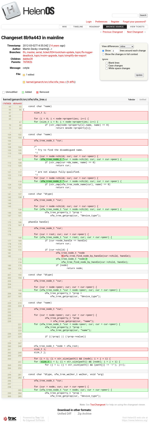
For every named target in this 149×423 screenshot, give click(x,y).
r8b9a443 (17, 103)
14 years (54, 45)
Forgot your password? (134, 21)
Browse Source (115, 26)
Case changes (115, 65)
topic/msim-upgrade (45, 55)
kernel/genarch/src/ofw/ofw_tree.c (46, 81)
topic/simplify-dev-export (72, 55)
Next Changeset (135, 32)
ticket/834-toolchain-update (58, 52)
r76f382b (7, 103)
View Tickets (137, 26)
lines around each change (129, 50)
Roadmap (94, 26)
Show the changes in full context (120, 54)
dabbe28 (28, 58)
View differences (110, 46)
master (31, 52)
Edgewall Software (35, 420)
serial (39, 52)
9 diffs (71, 81)
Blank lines (113, 63)
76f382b (27, 62)
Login (89, 21)
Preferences (101, 21)
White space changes (119, 68)
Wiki (64, 26)
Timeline (78, 26)
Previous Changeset (113, 32)
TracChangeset (97, 404)
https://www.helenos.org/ (135, 420)
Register (115, 21)
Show (106, 50)
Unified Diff (64, 413)
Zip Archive (85, 413)
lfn (24, 52)
